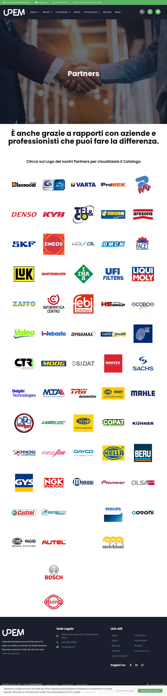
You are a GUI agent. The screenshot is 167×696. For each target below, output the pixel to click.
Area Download (120, 656)
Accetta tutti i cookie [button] (150, 690)
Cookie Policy (68, 685)
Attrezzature (92, 12)
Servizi (47, 12)
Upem (34, 12)
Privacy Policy (52, 685)
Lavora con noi (142, 651)
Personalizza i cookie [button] (125, 691)
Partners (116, 651)
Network (116, 645)
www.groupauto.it (11, 653)
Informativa (84, 685)
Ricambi (107, 12)
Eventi (77, 12)
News (118, 12)
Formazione (62, 12)
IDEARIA (162, 685)
